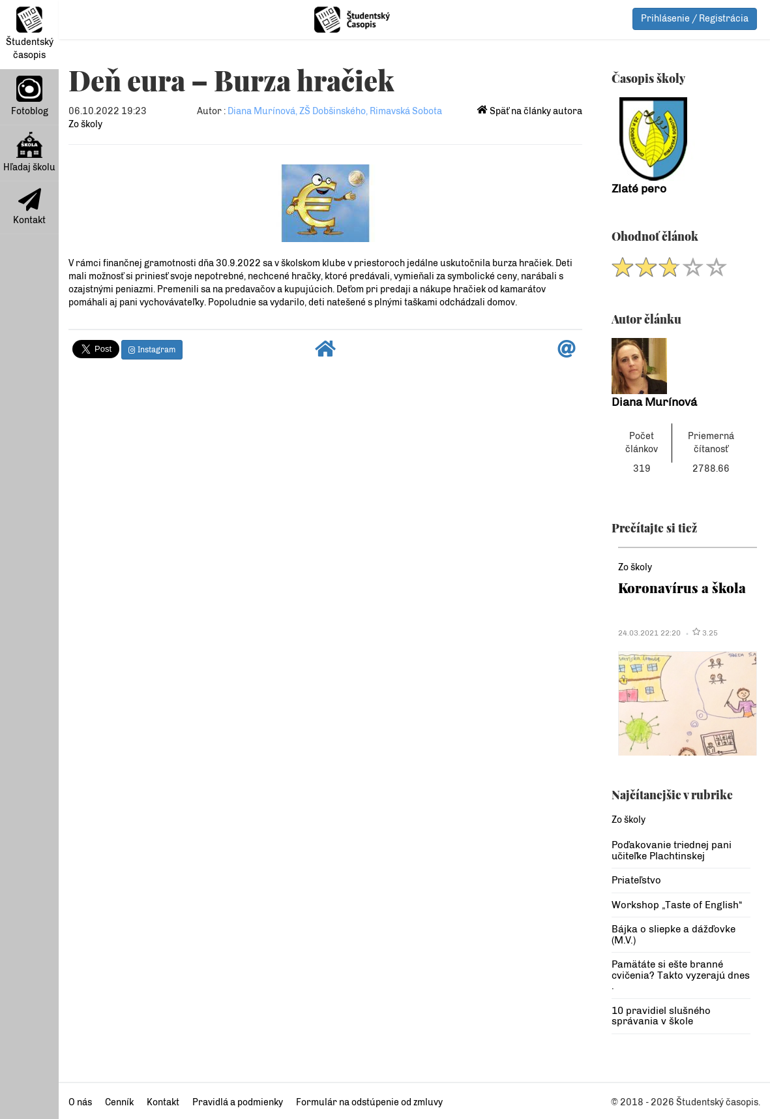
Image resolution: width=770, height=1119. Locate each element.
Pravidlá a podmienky (237, 1102)
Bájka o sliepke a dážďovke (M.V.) (673, 934)
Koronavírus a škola (682, 587)
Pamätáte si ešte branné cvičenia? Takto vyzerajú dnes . (681, 975)
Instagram (151, 349)
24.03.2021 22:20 (649, 632)
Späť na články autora (529, 111)
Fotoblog (29, 96)
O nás (80, 1102)
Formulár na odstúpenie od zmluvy (369, 1102)
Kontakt (29, 207)
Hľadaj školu (29, 152)
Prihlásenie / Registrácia (694, 18)
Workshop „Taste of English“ (677, 905)
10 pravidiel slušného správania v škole (661, 1016)
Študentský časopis (29, 34)
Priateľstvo (636, 880)
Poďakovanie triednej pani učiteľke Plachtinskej (672, 850)
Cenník (119, 1102)
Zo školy (85, 124)
